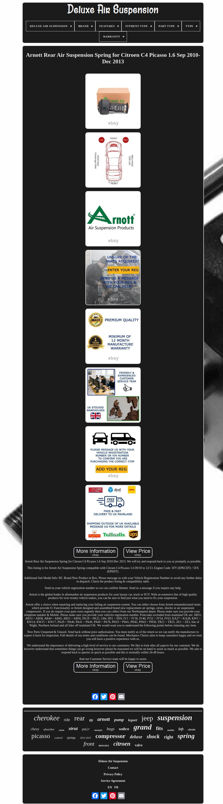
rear (79, 718)
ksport (132, 720)
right (168, 737)
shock (153, 736)
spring (185, 735)
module (170, 730)
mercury (104, 745)
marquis (98, 730)
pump (119, 719)
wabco (124, 729)
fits (159, 728)
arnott (103, 719)
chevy (35, 729)
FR (116, 787)
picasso (40, 735)
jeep (147, 718)
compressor (110, 736)
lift (91, 720)
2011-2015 (85, 737)
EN (110, 787)
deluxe (136, 736)
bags (111, 729)
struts (61, 730)
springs (71, 737)
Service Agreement (113, 780)
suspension (174, 717)
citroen (121, 743)
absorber (49, 729)
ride (67, 720)
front (89, 744)
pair (86, 729)
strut (73, 728)
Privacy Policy (113, 774)
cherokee (46, 718)
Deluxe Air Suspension (113, 761)
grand (142, 727)
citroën (191, 729)
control (58, 737)
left (181, 729)
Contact (113, 767)
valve (139, 745)
